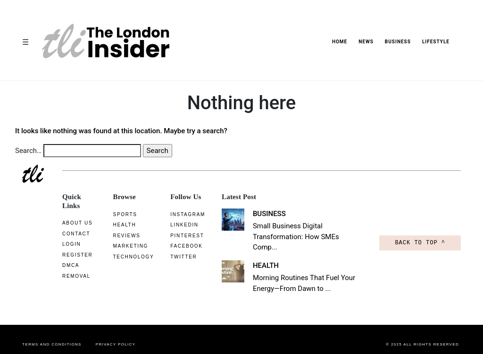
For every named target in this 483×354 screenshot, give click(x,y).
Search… (28, 150)
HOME (339, 41)
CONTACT (76, 233)
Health (120, 224)
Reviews (122, 235)
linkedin (180, 224)
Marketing (126, 246)
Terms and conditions (52, 334)
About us (77, 222)
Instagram (184, 214)
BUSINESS (398, 41)
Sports (121, 214)
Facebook (183, 246)
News (366, 41)
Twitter (180, 256)
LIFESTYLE (436, 41)
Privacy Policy (116, 334)
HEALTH (263, 254)
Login (71, 244)
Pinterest (183, 235)
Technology (129, 256)
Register (77, 254)
